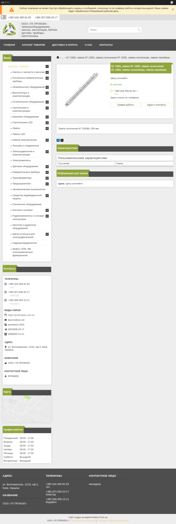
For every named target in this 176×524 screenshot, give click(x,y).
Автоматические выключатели (29, 189)
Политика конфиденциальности (113, 520)
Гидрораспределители (25, 243)
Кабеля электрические (25, 140)
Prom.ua (103, 517)
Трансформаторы (22, 177)
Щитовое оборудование (25, 166)
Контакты (106, 45)
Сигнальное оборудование (27, 204)
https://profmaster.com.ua (21, 315)
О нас (88, 45)
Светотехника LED (23, 122)
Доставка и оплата (65, 45)
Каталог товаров (33, 45)
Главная (9, 45)
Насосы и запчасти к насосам (29, 72)
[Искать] (139, 30)
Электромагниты (22, 160)
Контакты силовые (23, 210)
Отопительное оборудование (28, 101)
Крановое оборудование (26, 116)
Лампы (16, 128)
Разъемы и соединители (26, 145)
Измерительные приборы (26, 172)
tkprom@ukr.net (16, 320)
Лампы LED (19, 134)
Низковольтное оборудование (29, 87)
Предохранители (22, 183)
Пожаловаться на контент (82, 520)
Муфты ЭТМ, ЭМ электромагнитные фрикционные (23, 252)
